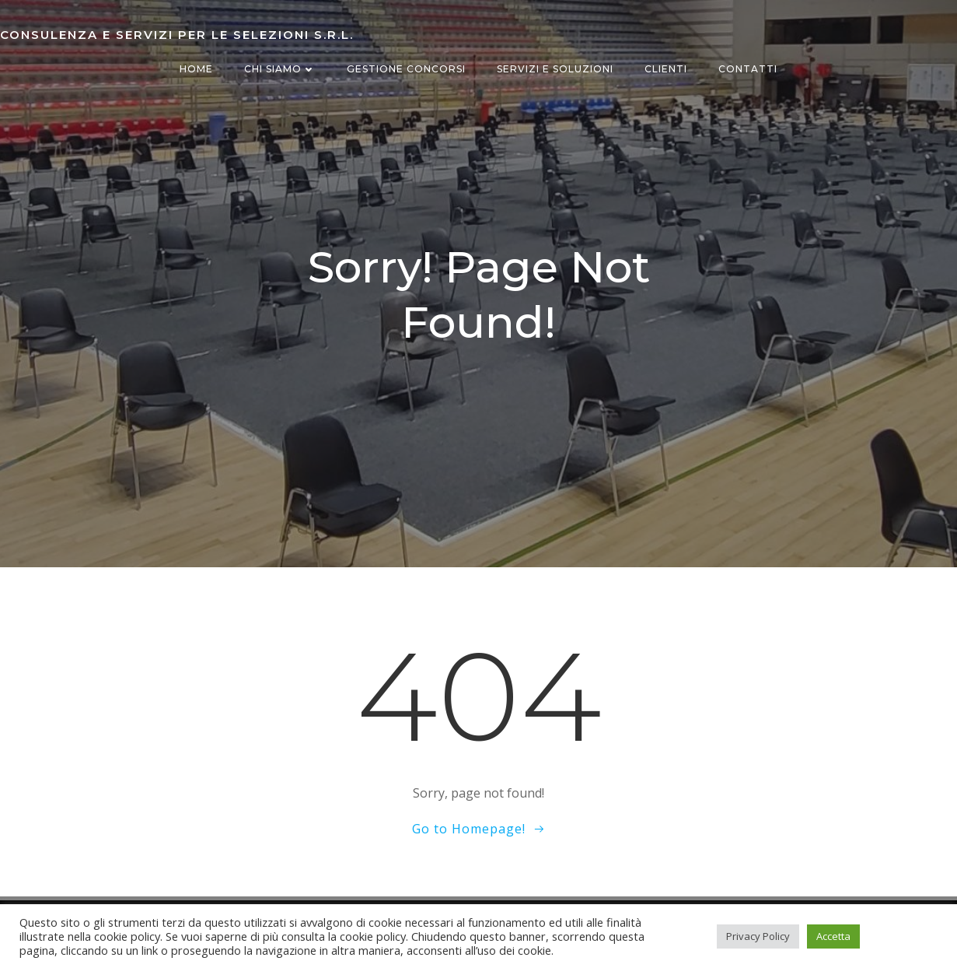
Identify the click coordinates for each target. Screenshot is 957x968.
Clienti (665, 69)
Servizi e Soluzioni (555, 69)
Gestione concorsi (406, 69)
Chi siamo (280, 69)
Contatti (747, 69)
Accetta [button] (833, 936)
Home (196, 69)
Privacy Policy (758, 936)
